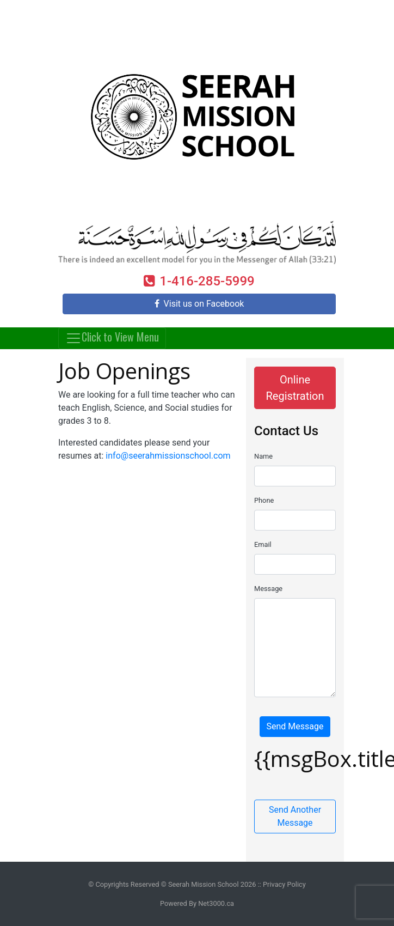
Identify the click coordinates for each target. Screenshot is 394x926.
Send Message (295, 726)
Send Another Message (295, 816)
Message (268, 588)
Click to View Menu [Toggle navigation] (112, 337)
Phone (264, 500)
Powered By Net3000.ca (197, 903)
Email (263, 544)
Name (263, 456)
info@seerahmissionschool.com (168, 455)
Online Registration (295, 388)
